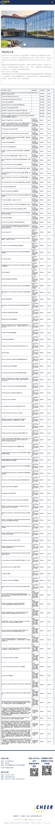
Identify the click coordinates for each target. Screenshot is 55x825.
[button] (52, 2)
